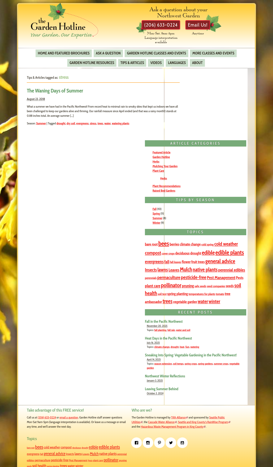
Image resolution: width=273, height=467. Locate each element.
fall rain (204, 303)
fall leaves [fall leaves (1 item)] (222, 201)
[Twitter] (72, 443)
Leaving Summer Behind (194, 366)
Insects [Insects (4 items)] (228, 209)
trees (106, 120)
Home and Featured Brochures (63, 50)
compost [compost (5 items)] (218, 183)
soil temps (211, 341)
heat (215, 320)
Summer (47, 120)
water (113, 120)
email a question (74, 395)
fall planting (193, 303)
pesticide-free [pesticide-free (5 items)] (214, 231)
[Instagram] (49, 443)
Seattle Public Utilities (129, 400)
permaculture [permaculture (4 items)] (189, 231)
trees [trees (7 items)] (200, 267)
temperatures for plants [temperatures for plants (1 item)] (203, 260)
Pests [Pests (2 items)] (203, 238)
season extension (196, 341)
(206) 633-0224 (171, 26)
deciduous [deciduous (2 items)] (185, 191)
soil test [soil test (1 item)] (224, 254)
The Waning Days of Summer (60, 88)
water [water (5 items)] (183, 275)
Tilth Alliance (148, 395)
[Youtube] (84, 443)
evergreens (88, 120)
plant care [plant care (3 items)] (215, 237)
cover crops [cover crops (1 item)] (232, 183)
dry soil (76, 120)
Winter (189, 154)
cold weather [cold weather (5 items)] (197, 183)
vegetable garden (213, 345)
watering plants (126, 120)
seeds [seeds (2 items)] (195, 253)
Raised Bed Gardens (196, 121)
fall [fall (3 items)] (213, 200)
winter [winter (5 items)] (194, 275)
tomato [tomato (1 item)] (221, 260)
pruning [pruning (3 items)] (205, 245)
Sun (220, 320)
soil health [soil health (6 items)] (209, 253)
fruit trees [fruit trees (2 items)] (184, 209)
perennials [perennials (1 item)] (211, 224)
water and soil (216, 303)
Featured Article (194, 83)
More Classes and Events (213, 50)
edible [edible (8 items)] (211, 191)
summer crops (196, 345)
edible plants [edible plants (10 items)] (190, 403)
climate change (194, 320)
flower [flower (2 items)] (233, 200)
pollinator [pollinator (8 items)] (188, 245)
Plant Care (191, 102)
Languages (177, 60)
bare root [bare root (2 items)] (184, 175)
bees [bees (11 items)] (196, 174)
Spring (189, 144)
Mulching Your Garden (197, 97)
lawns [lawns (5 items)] (183, 217)
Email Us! (210, 26)
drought (66, 120)
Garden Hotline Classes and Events (156, 50)
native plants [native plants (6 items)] (225, 217)
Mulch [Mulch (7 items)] (206, 217)
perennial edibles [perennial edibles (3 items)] (191, 224)
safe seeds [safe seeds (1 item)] (217, 246)
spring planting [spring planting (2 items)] (185, 427)
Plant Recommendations (199, 117)
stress (98, 120)
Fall (187, 140)
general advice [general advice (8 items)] (207, 208)
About (197, 60)
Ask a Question (108, 50)
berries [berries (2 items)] (207, 175)
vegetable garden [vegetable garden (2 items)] (218, 267)
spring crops (224, 341)
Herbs (188, 92)
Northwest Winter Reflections (198, 354)
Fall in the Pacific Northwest (196, 294)
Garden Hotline (194, 88)
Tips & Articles (132, 60)
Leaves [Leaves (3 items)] (194, 217)
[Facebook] (38, 443)
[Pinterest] (61, 443)
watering (227, 320)
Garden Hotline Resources (91, 60)
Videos (156, 60)
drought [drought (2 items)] (198, 191)
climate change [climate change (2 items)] (223, 175)
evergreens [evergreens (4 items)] (201, 200)
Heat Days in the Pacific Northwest (201, 311)
